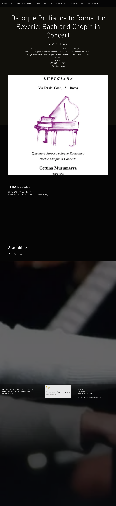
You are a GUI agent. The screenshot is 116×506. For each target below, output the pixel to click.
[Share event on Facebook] (9, 254)
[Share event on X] (15, 254)
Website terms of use (85, 393)
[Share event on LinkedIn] (21, 254)
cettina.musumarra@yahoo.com (18, 391)
